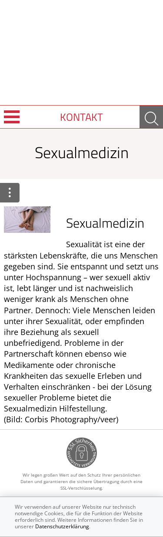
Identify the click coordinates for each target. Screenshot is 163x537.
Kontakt (81, 117)
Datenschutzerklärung (62, 526)
